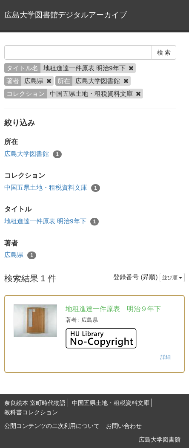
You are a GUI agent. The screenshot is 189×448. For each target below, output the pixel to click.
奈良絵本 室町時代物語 (35, 402)
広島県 (20, 255)
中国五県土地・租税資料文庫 (52, 188)
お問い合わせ (124, 425)
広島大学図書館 (33, 154)
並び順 (172, 277)
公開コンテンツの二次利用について (52, 425)
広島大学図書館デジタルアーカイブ (65, 15)
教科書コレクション (31, 412)
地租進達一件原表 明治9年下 (51, 221)
